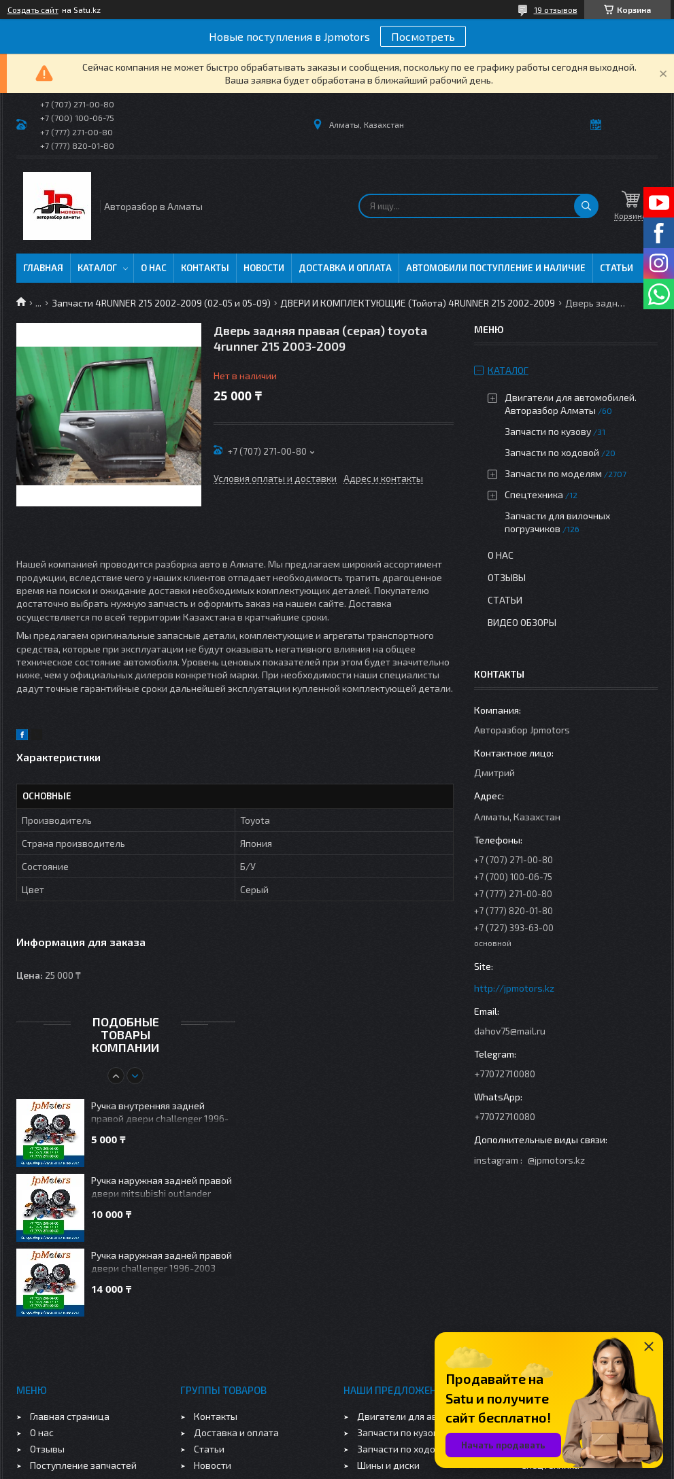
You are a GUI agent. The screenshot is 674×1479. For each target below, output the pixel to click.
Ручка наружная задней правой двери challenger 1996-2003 (161, 1261)
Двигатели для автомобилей (422, 1416)
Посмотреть (423, 36)
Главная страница (69, 1416)
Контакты (205, 267)
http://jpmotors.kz (514, 988)
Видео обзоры (522, 622)
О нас (154, 267)
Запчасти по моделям (553, 473)
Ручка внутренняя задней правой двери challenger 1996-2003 (160, 1113)
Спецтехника (534, 494)
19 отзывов (555, 9)
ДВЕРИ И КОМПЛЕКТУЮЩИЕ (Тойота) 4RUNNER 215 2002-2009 (417, 303)
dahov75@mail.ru (509, 1031)
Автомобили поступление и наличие (496, 267)
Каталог (97, 267)
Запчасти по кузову (548, 431)
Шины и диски (388, 1465)
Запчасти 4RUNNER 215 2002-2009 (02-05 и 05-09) (161, 303)
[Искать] (586, 206)
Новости (263, 267)
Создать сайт (32, 9)
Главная (43, 267)
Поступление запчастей (83, 1465)
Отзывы (507, 577)
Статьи (616, 267)
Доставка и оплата (345, 267)
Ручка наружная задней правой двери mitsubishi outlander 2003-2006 (161, 1187)
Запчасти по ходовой (552, 452)
